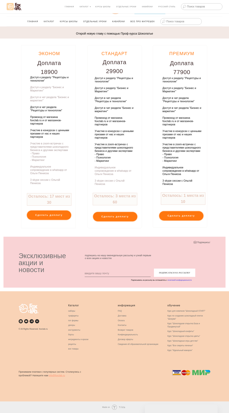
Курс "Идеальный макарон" (180, 350)
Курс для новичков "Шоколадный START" (186, 311)
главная (32, 21)
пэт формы (73, 320)
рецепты (72, 344)
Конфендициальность (128, 334)
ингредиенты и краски (78, 339)
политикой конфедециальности (180, 280)
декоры (71, 325)
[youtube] (9, 8)
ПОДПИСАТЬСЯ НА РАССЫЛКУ (174, 272)
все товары (73, 349)
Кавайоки (118, 21)
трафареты (73, 316)
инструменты (74, 330)
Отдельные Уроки (95, 21)
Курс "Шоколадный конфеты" (180, 331)
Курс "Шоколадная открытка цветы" (183, 336)
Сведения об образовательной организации (138, 344)
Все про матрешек (142, 21)
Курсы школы (69, 21)
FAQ (120, 311)
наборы (71, 311)
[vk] (24, 8)
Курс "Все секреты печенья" (180, 345)
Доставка (122, 316)
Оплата (121, 320)
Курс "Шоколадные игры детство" (182, 341)
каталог (49, 21)
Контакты (122, 325)
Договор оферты (125, 339)
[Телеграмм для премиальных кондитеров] (17, 8)
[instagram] (21, 321)
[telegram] (32, 321)
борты (71, 334)
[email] (118, 273)
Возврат (121, 330)
